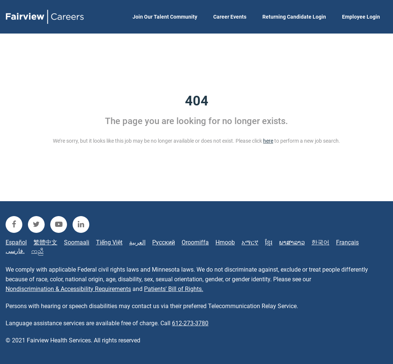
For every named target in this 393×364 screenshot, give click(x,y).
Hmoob (225, 242)
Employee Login (361, 17)
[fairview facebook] (14, 224)
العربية (137, 242)
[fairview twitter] (36, 224)
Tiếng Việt (109, 242)
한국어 (320, 242)
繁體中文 (45, 242)
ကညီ (37, 250)
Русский (163, 242)
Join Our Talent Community (164, 17)
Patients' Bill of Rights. (173, 288)
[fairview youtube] (58, 224)
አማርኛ (250, 242)
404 (196, 101)
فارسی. (15, 250)
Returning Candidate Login (294, 17)
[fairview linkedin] (81, 224)
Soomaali (76, 242)
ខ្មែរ (268, 242)
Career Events (229, 17)
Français (347, 242)
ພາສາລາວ (292, 242)
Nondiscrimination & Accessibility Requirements (68, 288)
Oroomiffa (195, 242)
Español (16, 242)
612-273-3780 (190, 323)
